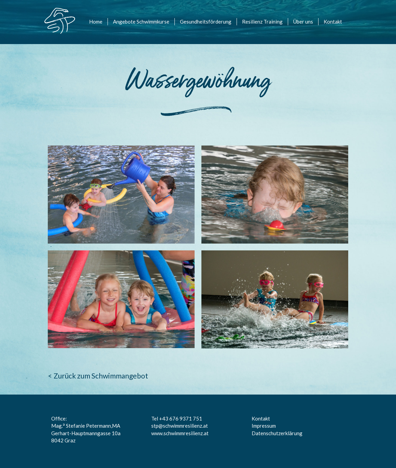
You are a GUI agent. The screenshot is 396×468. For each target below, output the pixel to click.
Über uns (303, 21)
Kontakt (333, 21)
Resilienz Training (262, 21)
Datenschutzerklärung (277, 433)
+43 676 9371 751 (180, 418)
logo (53, 16)
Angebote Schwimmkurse (141, 21)
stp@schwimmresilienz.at (179, 426)
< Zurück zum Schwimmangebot (98, 375)
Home (95, 21)
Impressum (264, 426)
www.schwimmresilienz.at (180, 433)
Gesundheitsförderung (205, 21)
